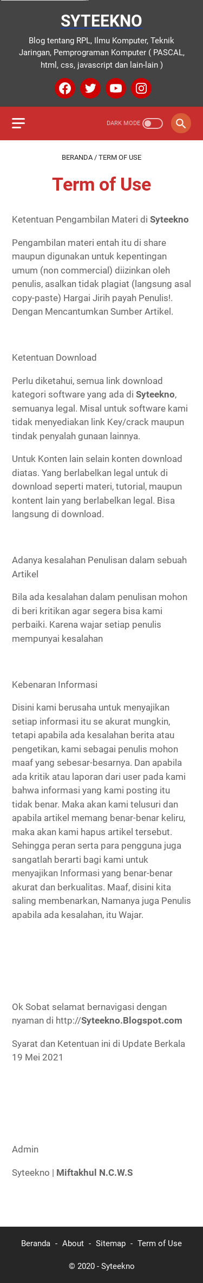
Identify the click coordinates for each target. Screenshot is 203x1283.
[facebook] (63, 88)
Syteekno (101, 20)
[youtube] (114, 88)
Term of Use (159, 1243)
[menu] (25, 123)
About (73, 1243)
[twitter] (89, 88)
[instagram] (140, 88)
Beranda (35, 1243)
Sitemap (111, 1243)
